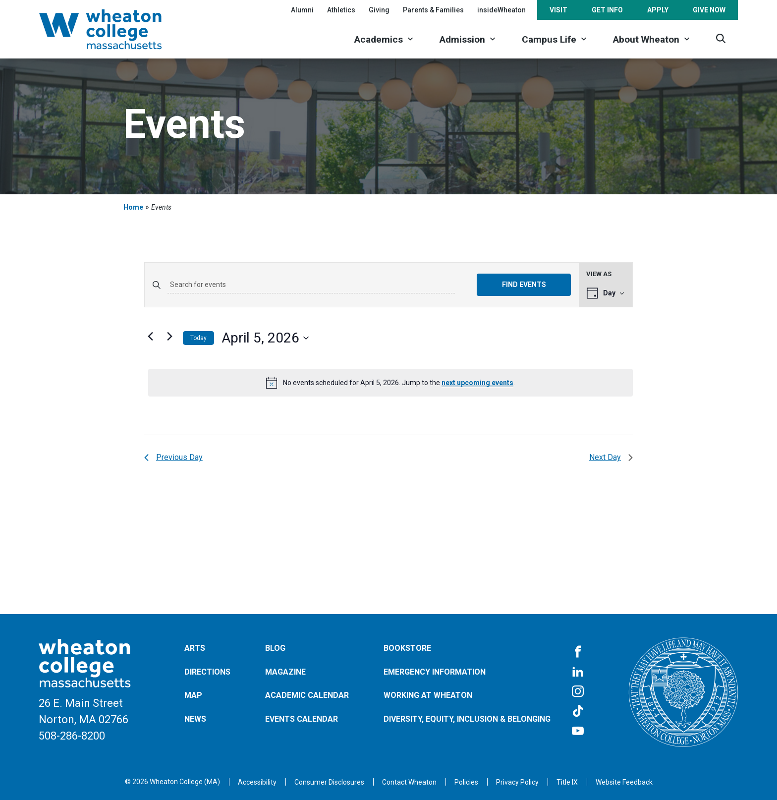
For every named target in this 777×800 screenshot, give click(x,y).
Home (133, 207)
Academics (378, 39)
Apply (657, 10)
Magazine (285, 672)
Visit (558, 10)
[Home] (113, 29)
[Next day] (169, 336)
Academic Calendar (307, 695)
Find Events (524, 284)
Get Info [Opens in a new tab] (607, 10)
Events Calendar (301, 719)
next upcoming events (477, 383)
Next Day (611, 457)
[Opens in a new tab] (409, 782)
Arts (194, 648)
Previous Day (173, 457)
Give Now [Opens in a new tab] (709, 10)
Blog (275, 648)
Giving (379, 10)
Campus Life (549, 39)
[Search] (721, 38)
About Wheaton (646, 39)
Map (193, 695)
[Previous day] (150, 336)
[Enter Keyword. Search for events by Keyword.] (311, 285)
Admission (462, 39)
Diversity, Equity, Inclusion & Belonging (467, 719)
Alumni (302, 10)
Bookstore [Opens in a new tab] (407, 648)
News (195, 719)
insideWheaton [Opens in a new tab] (501, 10)
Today (198, 338)
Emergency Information (435, 672)
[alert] (390, 383)
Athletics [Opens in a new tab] (341, 10)
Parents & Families (433, 10)
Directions (207, 672)
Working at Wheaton (428, 695)
